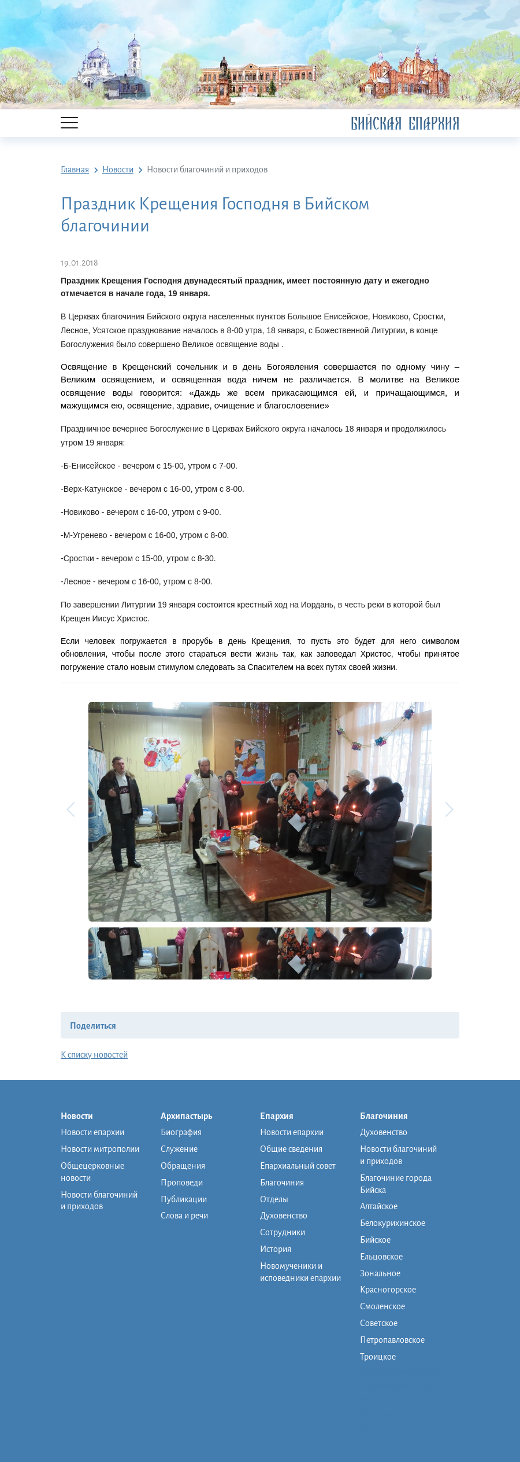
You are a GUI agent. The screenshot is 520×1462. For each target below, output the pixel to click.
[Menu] (69, 123)
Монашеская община (399, 1371)
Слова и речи (184, 1215)
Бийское (375, 1239)
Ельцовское (381, 1256)
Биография (181, 1132)
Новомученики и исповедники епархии (300, 1272)
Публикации (184, 1199)
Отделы (274, 1199)
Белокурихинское (392, 1223)
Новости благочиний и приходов (99, 1200)
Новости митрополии (100, 1149)
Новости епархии (92, 1132)
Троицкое (378, 1356)
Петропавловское (392, 1340)
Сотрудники (282, 1232)
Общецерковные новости (92, 1172)
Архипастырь (192, 1116)
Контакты (378, 1427)
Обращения (183, 1165)
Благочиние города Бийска (396, 1184)
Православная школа (398, 1385)
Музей (372, 1399)
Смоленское (382, 1306)
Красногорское (388, 1289)
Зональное (380, 1273)
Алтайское (379, 1206)
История (275, 1249)
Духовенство (283, 1215)
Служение (179, 1149)
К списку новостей (94, 1054)
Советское (379, 1323)
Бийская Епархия (405, 123)
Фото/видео (382, 1413)
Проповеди (182, 1182)
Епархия (282, 1116)
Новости (83, 1116)
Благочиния (282, 1182)
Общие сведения (291, 1149)
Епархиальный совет (298, 1165)
